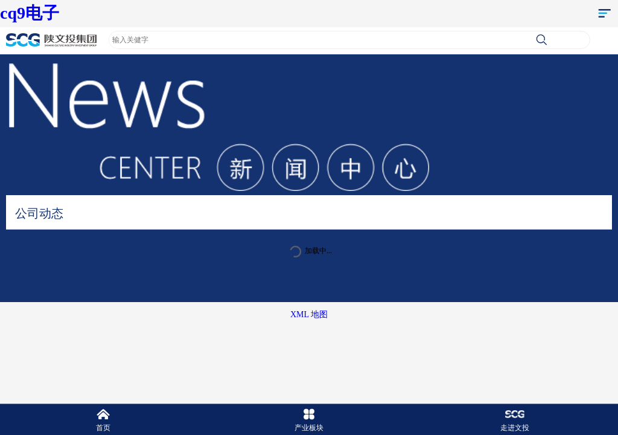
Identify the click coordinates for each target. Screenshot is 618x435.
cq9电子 (29, 13)
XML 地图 (309, 314)
